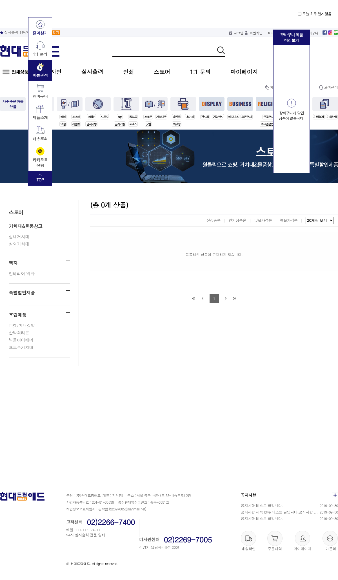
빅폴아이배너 (21, 340)
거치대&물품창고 (25, 226)
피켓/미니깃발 (22, 325)
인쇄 (128, 72)
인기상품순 (237, 220)
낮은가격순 (263, 220)
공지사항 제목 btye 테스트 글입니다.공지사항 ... (279, 512)
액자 (13, 263)
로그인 (239, 32)
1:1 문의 (200, 72)
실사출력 (92, 72)
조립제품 (17, 315)
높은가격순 (289, 220)
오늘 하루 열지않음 (314, 13)
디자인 (53, 72)
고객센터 (331, 87)
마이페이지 (244, 72)
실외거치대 (19, 244)
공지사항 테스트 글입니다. (262, 505)
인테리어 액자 (22, 273)
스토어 (162, 72)
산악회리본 (19, 332)
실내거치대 (19, 236)
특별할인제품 (22, 292)
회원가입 (256, 32)
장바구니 (311, 32)
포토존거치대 (21, 347)
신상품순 (213, 220)
